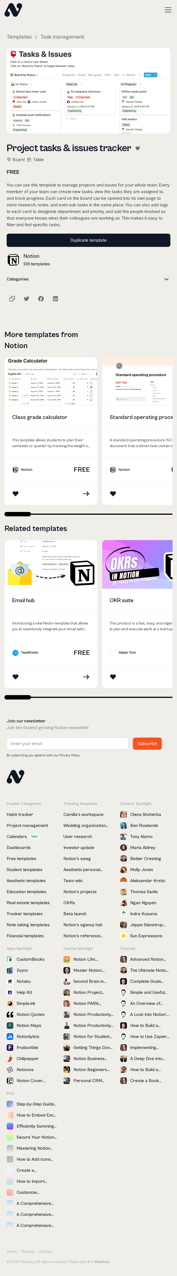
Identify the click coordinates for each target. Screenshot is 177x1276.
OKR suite (122, 600)
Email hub (23, 600)
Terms (12, 1252)
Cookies (45, 1252)
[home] (13, 9)
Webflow (101, 1262)
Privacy (28, 1252)
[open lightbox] (88, 91)
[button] (167, 10)
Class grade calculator (39, 417)
